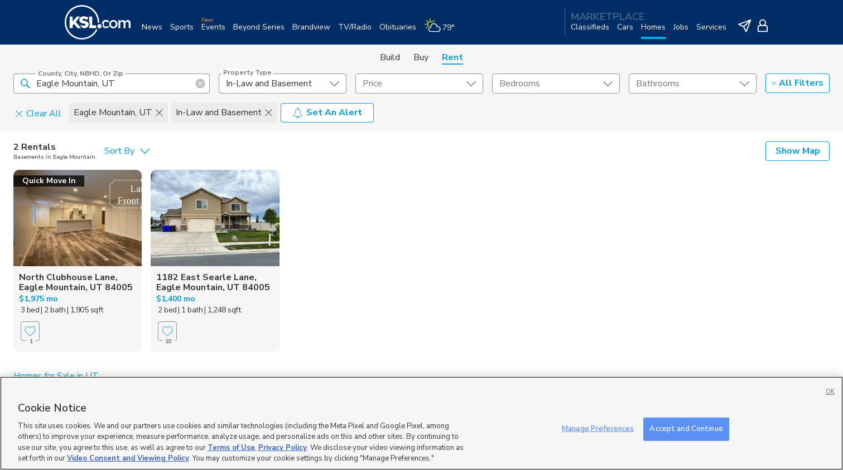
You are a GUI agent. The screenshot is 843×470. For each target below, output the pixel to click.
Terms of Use (231, 448)
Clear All (38, 113)
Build (390, 57)
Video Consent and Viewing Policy (128, 458)
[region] (421, 423)
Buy (420, 57)
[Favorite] (30, 331)
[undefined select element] (282, 83)
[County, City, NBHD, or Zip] (111, 84)
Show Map (797, 151)
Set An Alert (327, 112)
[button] (25, 83)
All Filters (797, 83)
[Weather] (443, 31)
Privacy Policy (282, 448)
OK (830, 392)
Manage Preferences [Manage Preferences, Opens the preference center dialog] (598, 429)
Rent (452, 57)
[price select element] (419, 83)
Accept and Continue (685, 429)
